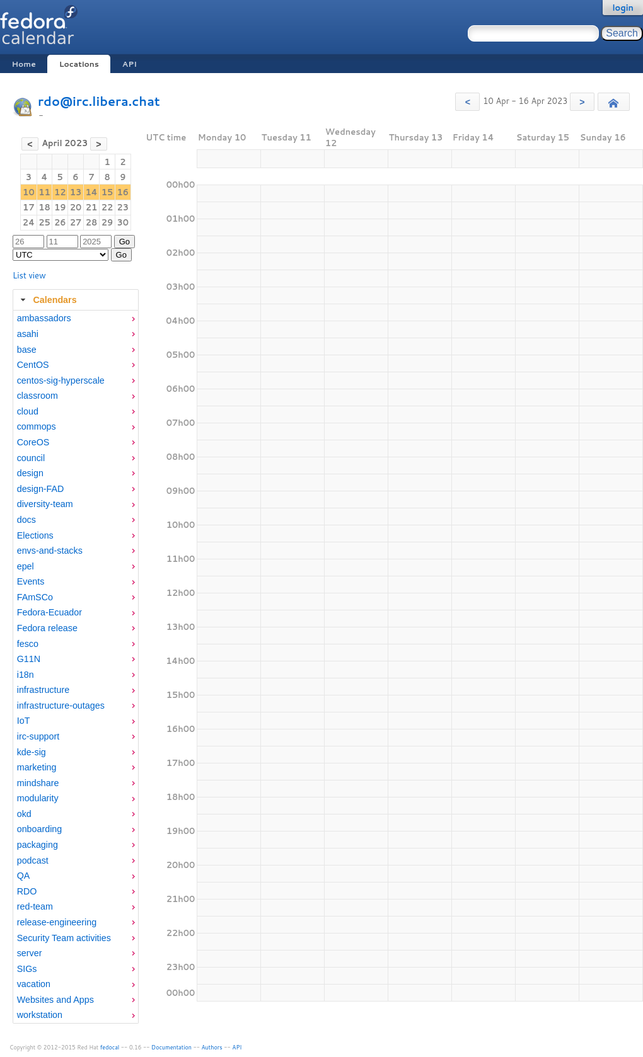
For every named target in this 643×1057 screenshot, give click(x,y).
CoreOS (33, 442)
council (31, 458)
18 (44, 207)
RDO (27, 891)
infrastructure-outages (61, 705)
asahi (27, 334)
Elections (35, 535)
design (30, 473)
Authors (212, 1047)
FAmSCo (35, 597)
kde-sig (31, 752)
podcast (33, 860)
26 (60, 222)
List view (29, 275)
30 (123, 222)
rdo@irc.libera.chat (99, 101)
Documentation (171, 1047)
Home (23, 64)
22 (107, 207)
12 (60, 192)
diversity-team (45, 504)
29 (107, 222)
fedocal (110, 1047)
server (29, 953)
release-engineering (56, 922)
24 (29, 222)
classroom (37, 396)
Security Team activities (64, 938)
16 (123, 192)
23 (123, 207)
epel (25, 566)
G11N (28, 659)
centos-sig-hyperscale (61, 380)
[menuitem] (75, 318)
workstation (39, 1015)
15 (107, 192)
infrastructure (43, 690)
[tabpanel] (76, 667)
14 (91, 192)
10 (29, 192)
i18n (25, 675)
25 (44, 222)
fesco (27, 644)
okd (24, 814)
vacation (33, 984)
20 (76, 207)
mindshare (38, 783)
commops (36, 426)
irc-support (38, 736)
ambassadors (44, 318)
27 (76, 222)
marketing (37, 767)
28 (92, 222)
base (27, 350)
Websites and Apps (55, 1000)
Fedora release (47, 628)
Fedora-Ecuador (49, 612)
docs (26, 520)
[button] (467, 102)
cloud (27, 411)
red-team (35, 906)
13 (76, 192)
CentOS (33, 365)
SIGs (27, 969)
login (623, 7)
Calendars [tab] (47, 300)
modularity (38, 798)
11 (44, 192)
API (129, 64)
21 (92, 207)
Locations (79, 64)
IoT (23, 721)
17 (29, 207)
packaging (37, 845)
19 (60, 207)
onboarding (39, 829)
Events (31, 581)
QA (23, 876)
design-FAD (40, 489)
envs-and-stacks (50, 551)
